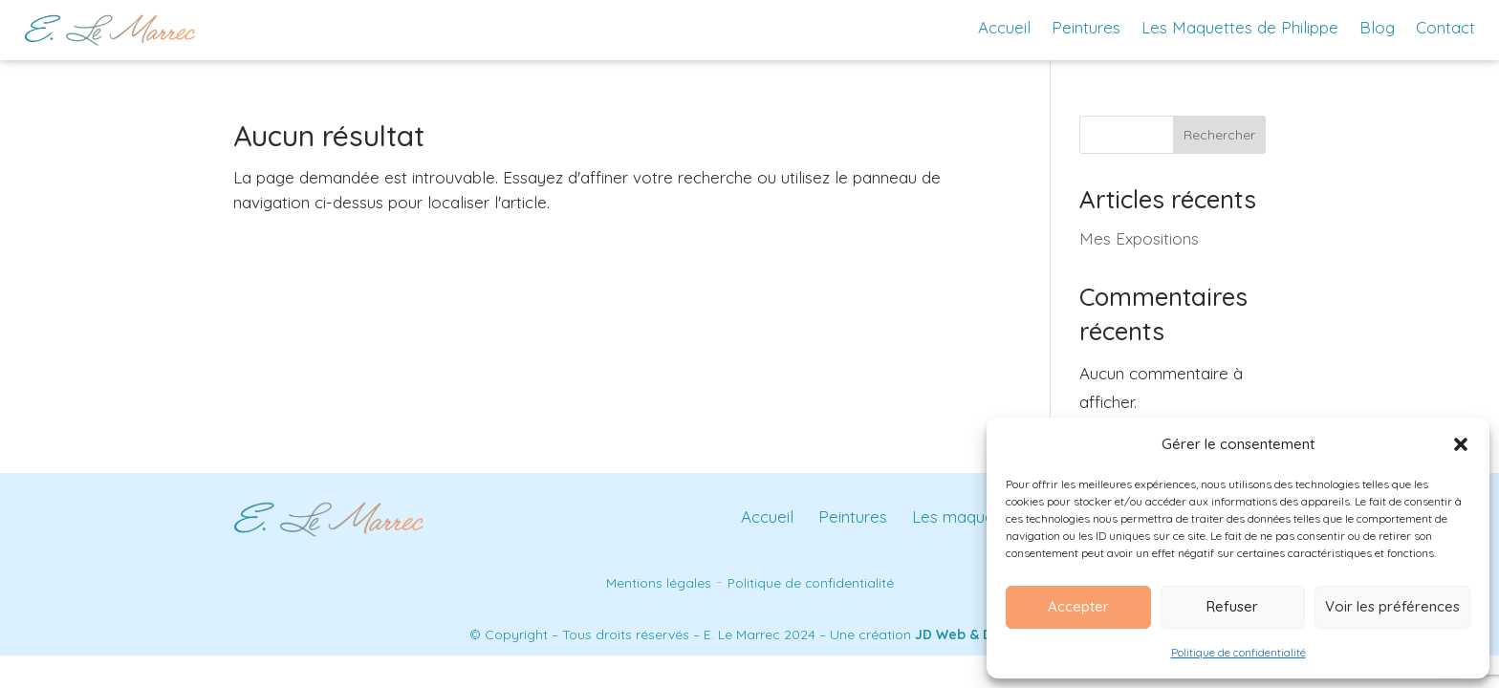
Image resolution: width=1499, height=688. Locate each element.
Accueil (1004, 27)
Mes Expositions (1139, 238)
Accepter (1078, 606)
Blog (1377, 27)
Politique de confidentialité (1238, 652)
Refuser (1232, 606)
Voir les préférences (1392, 606)
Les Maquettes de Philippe (1239, 27)
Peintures (1086, 27)
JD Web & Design (972, 634)
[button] (1460, 444)
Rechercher (1219, 134)
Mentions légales (658, 582)
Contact (1445, 27)
